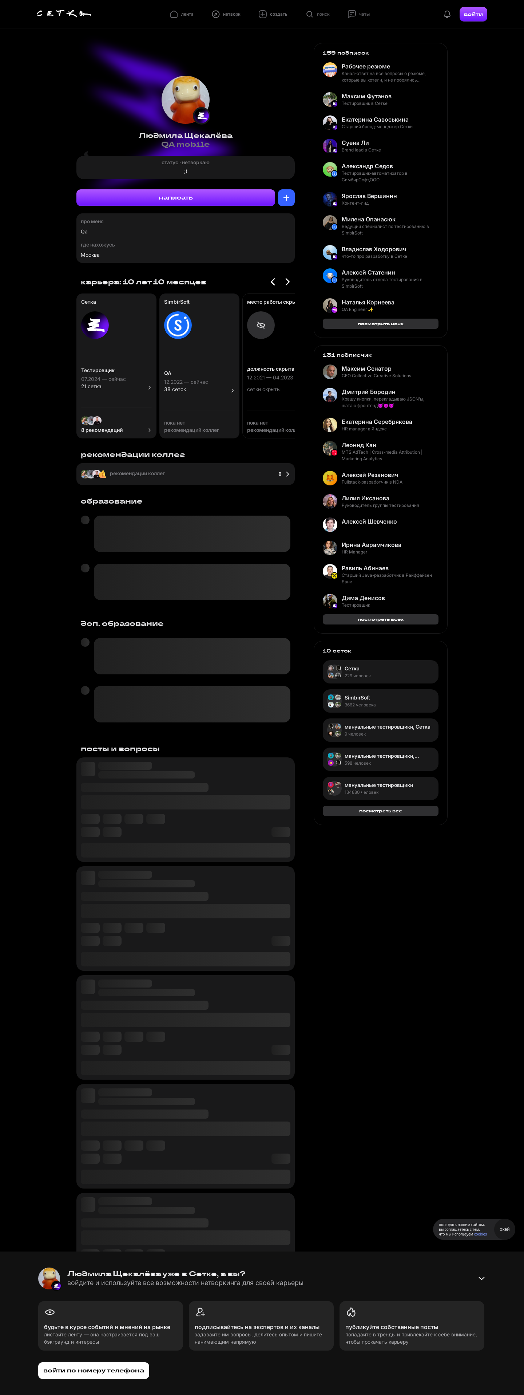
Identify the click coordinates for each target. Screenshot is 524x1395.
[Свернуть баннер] (481, 1278)
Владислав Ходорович (374, 249)
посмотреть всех (381, 323)
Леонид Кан (359, 445)
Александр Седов (367, 166)
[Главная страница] (64, 14)
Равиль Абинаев (365, 568)
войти (473, 14)
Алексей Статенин (368, 272)
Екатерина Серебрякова (377, 421)
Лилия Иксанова (365, 498)
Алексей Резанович (370, 474)
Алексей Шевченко (369, 521)
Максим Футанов (367, 96)
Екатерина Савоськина (375, 119)
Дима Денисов (363, 598)
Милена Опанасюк (369, 219)
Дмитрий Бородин (369, 391)
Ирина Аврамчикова (371, 544)
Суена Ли (355, 142)
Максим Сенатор (367, 368)
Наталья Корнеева (368, 302)
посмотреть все (380, 811)
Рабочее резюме (366, 66)
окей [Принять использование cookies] (504, 1229)
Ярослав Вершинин (369, 196)
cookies (480, 1234)
